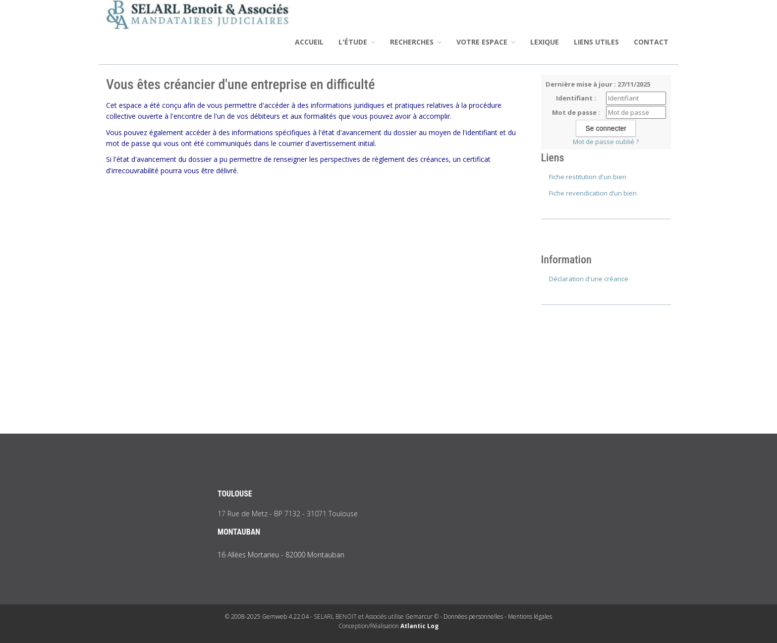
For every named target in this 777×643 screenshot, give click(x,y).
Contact (651, 42)
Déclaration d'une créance (588, 278)
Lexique (544, 42)
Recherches (416, 42)
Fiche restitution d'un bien (587, 176)
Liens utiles (596, 42)
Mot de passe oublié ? (606, 141)
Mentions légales (530, 616)
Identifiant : (576, 98)
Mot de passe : (576, 112)
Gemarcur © (422, 616)
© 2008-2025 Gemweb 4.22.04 (267, 616)
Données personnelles (473, 616)
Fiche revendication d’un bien (593, 193)
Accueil (309, 42)
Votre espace (485, 42)
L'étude (356, 42)
